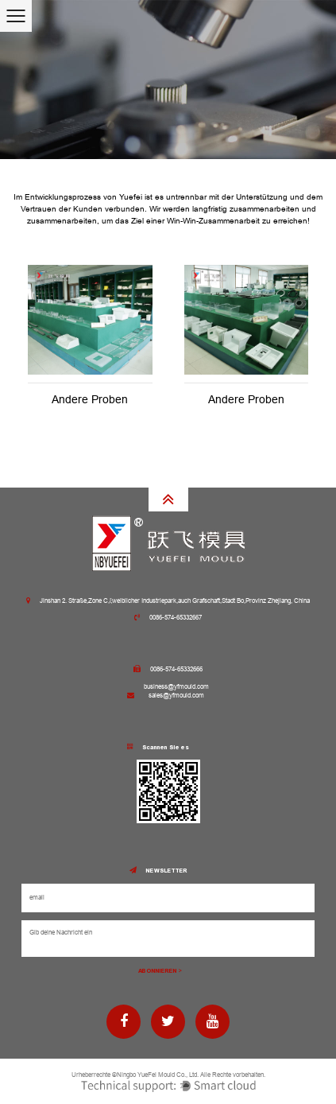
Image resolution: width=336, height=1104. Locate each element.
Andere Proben (90, 399)
